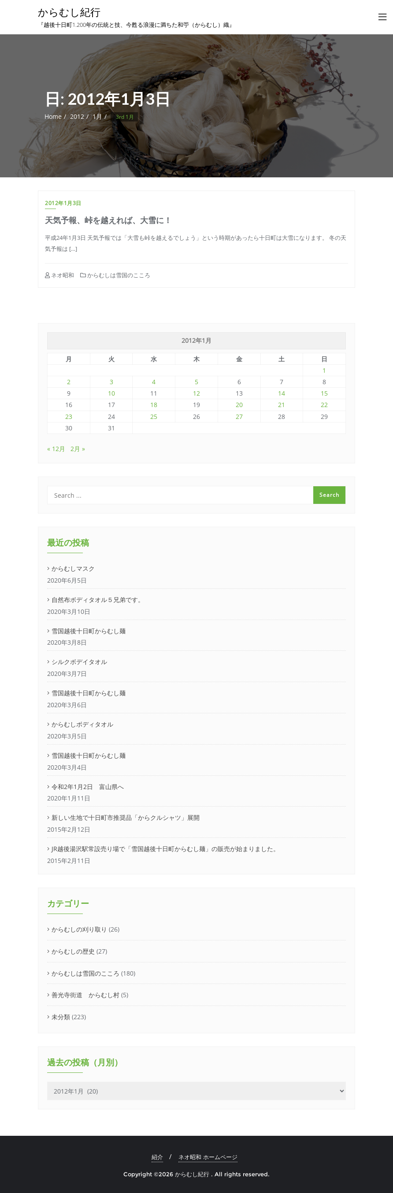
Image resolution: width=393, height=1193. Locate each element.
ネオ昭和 (59, 275)
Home (53, 116)
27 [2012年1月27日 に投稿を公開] (239, 416)
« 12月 (56, 448)
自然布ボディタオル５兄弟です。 (98, 599)
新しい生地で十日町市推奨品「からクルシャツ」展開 (126, 817)
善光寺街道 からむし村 (85, 995)
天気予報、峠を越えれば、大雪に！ (108, 220)
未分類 (61, 1017)
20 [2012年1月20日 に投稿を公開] (239, 404)
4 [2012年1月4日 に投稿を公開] (154, 382)
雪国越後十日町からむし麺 (89, 631)
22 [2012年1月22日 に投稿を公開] (324, 404)
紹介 (157, 1156)
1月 (97, 116)
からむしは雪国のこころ (115, 275)
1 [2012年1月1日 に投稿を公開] (324, 370)
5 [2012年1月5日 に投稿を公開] (196, 382)
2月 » (77, 448)
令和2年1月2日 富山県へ (88, 786)
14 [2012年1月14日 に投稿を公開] (281, 393)
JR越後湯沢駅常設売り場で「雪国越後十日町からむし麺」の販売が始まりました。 (165, 848)
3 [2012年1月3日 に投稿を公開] (111, 382)
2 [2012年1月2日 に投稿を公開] (68, 382)
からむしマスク (73, 568)
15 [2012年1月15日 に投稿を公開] (324, 393)
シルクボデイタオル (79, 661)
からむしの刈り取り (79, 929)
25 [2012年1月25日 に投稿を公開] (153, 416)
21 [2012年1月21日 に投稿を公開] (281, 404)
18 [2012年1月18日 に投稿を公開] (153, 404)
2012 (77, 116)
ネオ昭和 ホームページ (207, 1156)
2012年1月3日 (63, 203)
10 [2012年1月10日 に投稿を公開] (111, 393)
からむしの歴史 (73, 951)
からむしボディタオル (82, 724)
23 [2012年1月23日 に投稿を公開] (68, 416)
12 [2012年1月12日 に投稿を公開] (196, 393)
